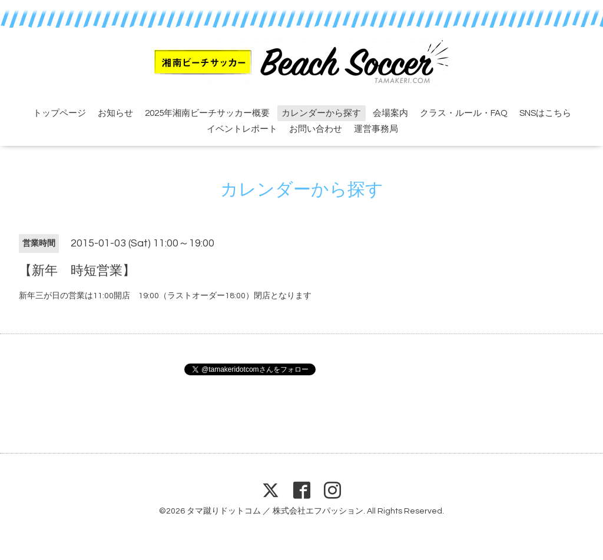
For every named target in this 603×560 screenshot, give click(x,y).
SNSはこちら (545, 113)
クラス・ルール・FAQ (464, 113)
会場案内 (390, 113)
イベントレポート (242, 129)
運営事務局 (376, 129)
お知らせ (115, 113)
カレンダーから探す (321, 113)
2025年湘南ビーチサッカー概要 (207, 113)
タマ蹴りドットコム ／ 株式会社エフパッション (275, 511)
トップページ (59, 113)
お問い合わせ (315, 129)
